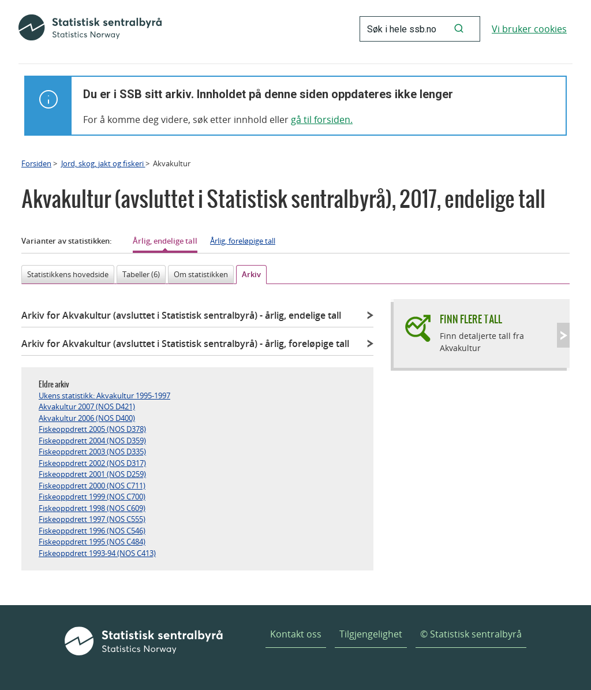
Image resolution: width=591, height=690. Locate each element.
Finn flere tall (471, 319)
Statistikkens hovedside (68, 274)
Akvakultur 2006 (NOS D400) (87, 418)
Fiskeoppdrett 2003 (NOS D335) (92, 451)
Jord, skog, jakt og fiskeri (103, 163)
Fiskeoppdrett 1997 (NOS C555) (92, 519)
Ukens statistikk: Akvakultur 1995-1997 (104, 395)
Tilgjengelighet (370, 634)
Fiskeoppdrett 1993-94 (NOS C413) (97, 553)
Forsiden (36, 163)
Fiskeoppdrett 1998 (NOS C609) (92, 508)
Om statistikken (201, 274)
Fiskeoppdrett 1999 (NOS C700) (92, 496)
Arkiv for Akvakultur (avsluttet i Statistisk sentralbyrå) (181, 315)
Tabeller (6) (141, 274)
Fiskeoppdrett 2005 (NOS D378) (92, 429)
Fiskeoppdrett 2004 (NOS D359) (92, 440)
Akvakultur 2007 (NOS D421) (87, 406)
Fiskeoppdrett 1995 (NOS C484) (92, 541)
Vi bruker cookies (529, 29)
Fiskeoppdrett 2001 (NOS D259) (92, 474)
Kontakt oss (295, 634)
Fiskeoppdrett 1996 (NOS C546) (92, 530)
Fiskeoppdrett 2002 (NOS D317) (92, 463)
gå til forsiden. (322, 119)
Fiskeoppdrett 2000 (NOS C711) (92, 485)
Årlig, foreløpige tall (242, 241)
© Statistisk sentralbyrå (471, 634)
